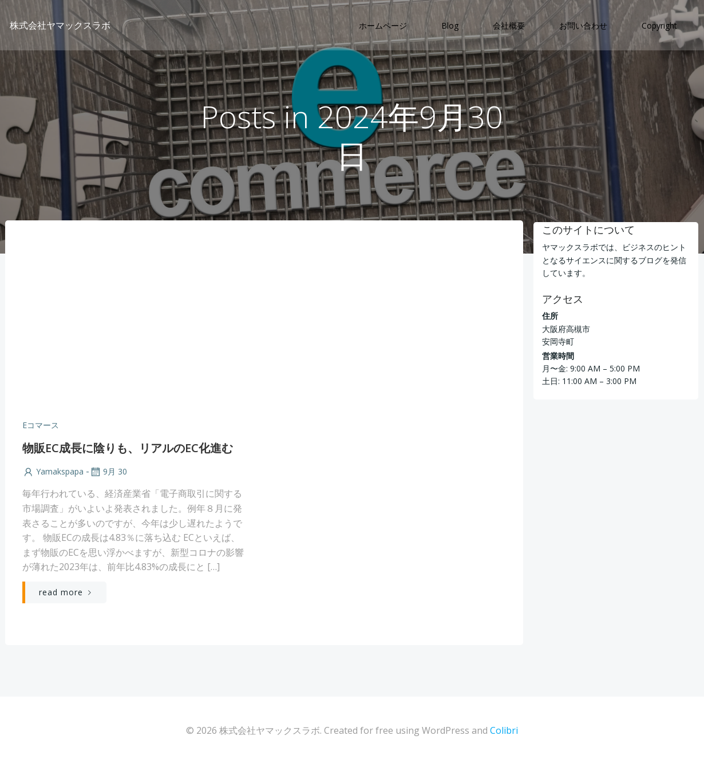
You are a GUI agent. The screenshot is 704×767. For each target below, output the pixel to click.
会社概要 (510, 26)
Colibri (504, 732)
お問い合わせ (584, 26)
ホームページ (384, 26)
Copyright (660, 26)
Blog (451, 26)
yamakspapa (52, 473)
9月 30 (107, 473)
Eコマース (40, 426)
